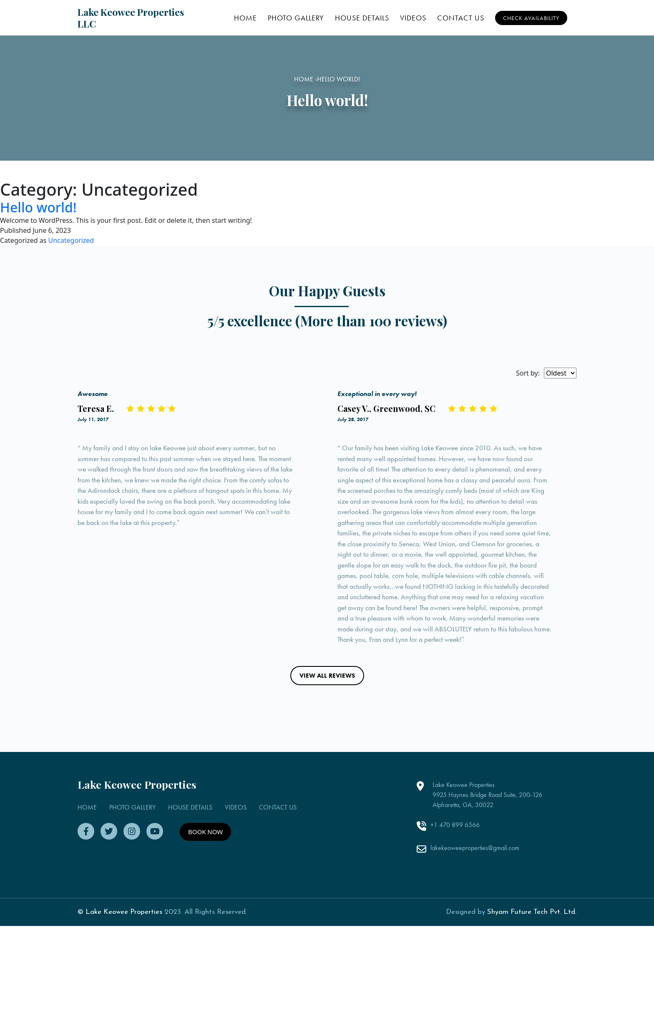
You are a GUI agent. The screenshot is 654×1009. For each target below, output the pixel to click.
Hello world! (38, 207)
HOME (245, 18)
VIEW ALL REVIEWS (327, 739)
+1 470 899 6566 (455, 889)
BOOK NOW (205, 896)
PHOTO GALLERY (296, 18)
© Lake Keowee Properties (120, 976)
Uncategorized (71, 240)
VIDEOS (413, 18)
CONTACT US (460, 18)
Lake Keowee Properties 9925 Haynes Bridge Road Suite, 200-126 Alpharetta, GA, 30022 (487, 859)
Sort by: (528, 373)
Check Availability (531, 18)
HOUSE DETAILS (362, 18)
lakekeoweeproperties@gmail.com (474, 911)
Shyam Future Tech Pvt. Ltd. (531, 976)
